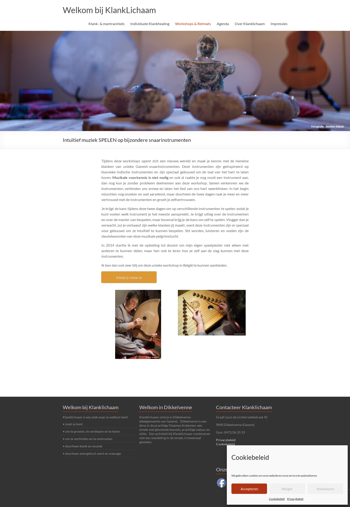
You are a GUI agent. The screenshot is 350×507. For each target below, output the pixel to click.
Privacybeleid (295, 499)
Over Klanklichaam (250, 23)
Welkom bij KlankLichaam (109, 10)
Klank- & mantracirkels (106, 23)
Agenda (223, 23)
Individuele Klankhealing (149, 23)
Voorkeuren (325, 489)
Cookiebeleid (277, 499)
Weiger (287, 489)
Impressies (278, 23)
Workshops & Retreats (193, 23)
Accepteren (249, 489)
